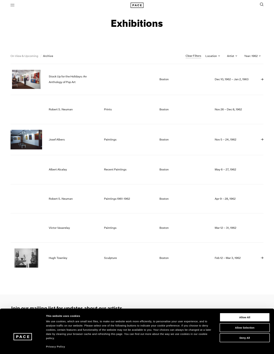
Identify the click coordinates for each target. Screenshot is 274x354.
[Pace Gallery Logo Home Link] (137, 5)
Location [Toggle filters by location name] (212, 56)
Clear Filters (193, 56)
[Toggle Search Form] (261, 4)
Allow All (244, 306)
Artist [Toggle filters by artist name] (232, 56)
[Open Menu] (12, 5)
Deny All (244, 326)
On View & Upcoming (25, 56)
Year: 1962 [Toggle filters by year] (252, 56)
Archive (48, 56)
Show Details (184, 347)
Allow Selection (245, 316)
